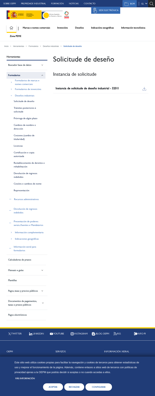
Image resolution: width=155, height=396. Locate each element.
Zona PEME (15, 36)
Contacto (90, 3)
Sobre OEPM (9, 3)
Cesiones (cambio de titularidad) (24, 137)
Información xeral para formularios (25, 248)
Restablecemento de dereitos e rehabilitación (29, 164)
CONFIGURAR (98, 387)
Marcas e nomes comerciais (36, 27)
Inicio (6, 46)
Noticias (74, 3)
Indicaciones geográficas (27, 238)
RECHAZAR (74, 387)
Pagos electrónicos (17, 314)
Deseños (79, 27)
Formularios (33, 46)
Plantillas (12, 280)
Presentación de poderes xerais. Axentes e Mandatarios (28, 223)
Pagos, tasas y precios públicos (23, 290)
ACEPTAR (53, 387)
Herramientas (18, 46)
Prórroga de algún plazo (25, 118)
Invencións (62, 27)
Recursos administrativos (26, 199)
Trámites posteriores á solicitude (25, 109)
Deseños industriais (51, 46)
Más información (25, 378)
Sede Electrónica (105, 10)
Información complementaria (29, 232)
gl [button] (144, 3)
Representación (21, 190)
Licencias (18, 145)
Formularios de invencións (28, 89)
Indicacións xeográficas (102, 27)
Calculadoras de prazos (19, 259)
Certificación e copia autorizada (24, 154)
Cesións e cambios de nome (27, 183)
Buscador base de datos (19, 65)
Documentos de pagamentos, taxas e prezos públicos (22, 303)
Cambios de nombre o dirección (25, 127)
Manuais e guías (15, 270)
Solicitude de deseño (72, 46)
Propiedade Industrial (33, 3)
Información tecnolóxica (133, 27)
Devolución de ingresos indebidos (25, 175)
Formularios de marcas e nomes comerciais (27, 82)
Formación (57, 3)
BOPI (129, 4)
